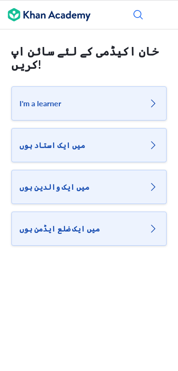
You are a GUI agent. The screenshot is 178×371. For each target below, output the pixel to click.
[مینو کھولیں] (164, 14)
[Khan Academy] (45, 14)
